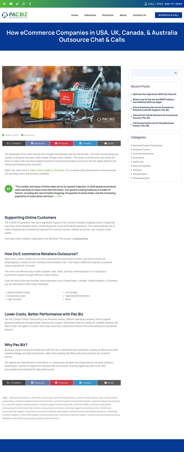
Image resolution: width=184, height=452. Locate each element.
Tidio (59, 196)
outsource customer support (73, 414)
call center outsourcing (42, 397)
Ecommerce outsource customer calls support (47, 411)
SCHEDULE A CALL (168, 15)
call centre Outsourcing (65, 397)
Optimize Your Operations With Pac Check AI (154, 94)
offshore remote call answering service (88, 411)
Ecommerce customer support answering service (76, 408)
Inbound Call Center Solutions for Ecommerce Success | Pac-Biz (155, 116)
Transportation (140, 174)
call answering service (19, 397)
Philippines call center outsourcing (18, 418)
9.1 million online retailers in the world (45, 170)
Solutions (108, 15)
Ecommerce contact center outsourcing (33, 408)
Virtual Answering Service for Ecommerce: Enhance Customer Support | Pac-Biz (153, 108)
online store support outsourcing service (39, 414)
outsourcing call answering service (104, 414)
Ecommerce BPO (81, 404)
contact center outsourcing (90, 397)
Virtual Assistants (141, 178)
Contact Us (139, 15)
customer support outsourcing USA (55, 404)
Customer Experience (143, 153)
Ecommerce (29, 135)
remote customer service (47, 418)
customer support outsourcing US (22, 404)
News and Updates (142, 165)
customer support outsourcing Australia (33, 401)
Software (137, 169)
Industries (90, 15)
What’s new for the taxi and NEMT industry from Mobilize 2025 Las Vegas (153, 101)
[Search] (175, 72)
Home (74, 15)
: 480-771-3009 (172, 3)
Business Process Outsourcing (147, 145)
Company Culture (141, 149)
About (123, 15)
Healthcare (138, 161)
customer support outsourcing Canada (71, 401)
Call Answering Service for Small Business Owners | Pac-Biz (153, 124)
